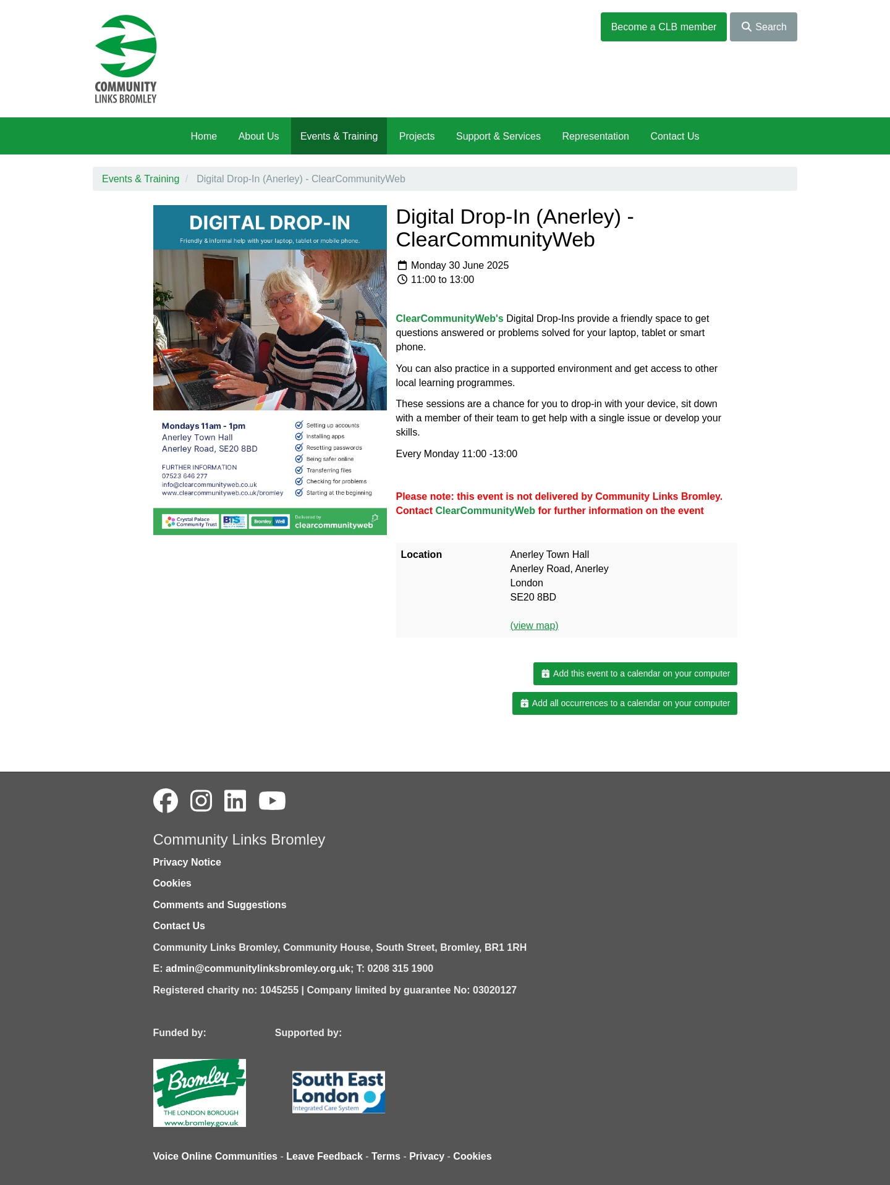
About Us (259, 136)
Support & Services (498, 136)
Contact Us (674, 136)
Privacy (426, 1156)
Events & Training (339, 136)
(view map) (534, 625)
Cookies (172, 883)
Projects (417, 136)
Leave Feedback (324, 1156)
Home (203, 136)
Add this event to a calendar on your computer (635, 673)
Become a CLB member (664, 27)
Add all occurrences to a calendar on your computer (624, 703)
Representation (595, 136)
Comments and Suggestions (220, 905)
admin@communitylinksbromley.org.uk (258, 968)
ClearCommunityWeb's (451, 318)
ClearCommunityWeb (486, 510)
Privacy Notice (187, 862)
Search (763, 27)
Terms (385, 1156)
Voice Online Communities (215, 1156)
